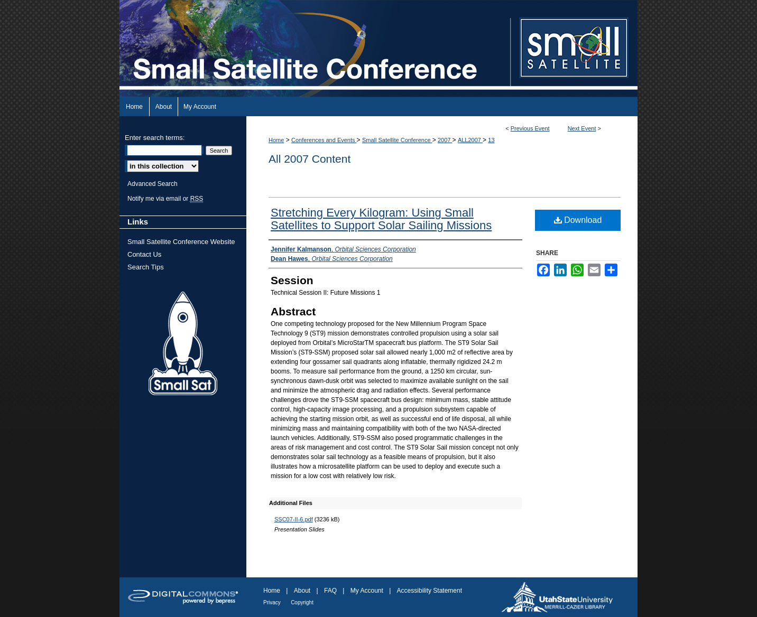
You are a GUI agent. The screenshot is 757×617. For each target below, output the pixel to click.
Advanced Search (152, 184)
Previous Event (530, 128)
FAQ (330, 590)
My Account (366, 590)
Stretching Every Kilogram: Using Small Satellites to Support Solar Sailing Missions (381, 219)
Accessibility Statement (429, 590)
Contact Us (144, 254)
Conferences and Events (324, 140)
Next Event (582, 128)
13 (491, 140)
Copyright (302, 602)
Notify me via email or (165, 198)
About (302, 590)
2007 (445, 140)
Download (578, 220)
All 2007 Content (309, 159)
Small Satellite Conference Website (181, 242)
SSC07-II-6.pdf (293, 519)
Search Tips (145, 267)
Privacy (272, 602)
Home (276, 140)
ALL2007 (470, 140)
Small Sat (183, 344)
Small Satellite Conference (397, 140)
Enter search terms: (154, 138)
